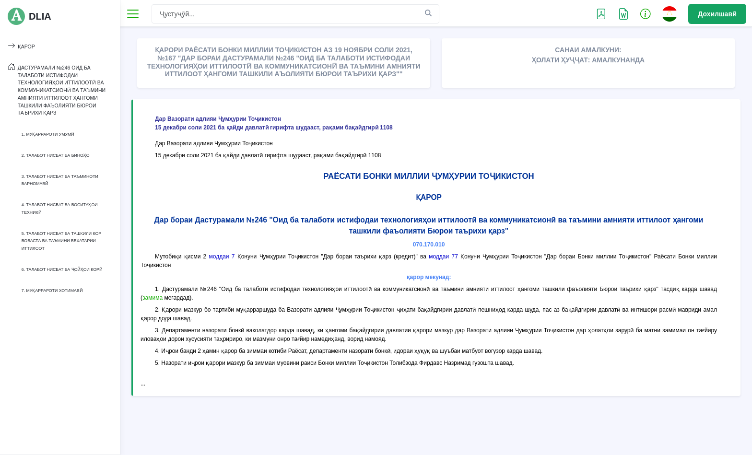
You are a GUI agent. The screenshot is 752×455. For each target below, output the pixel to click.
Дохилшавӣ (717, 14)
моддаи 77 (443, 256)
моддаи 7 (222, 256)
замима (152, 297)
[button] (645, 13)
